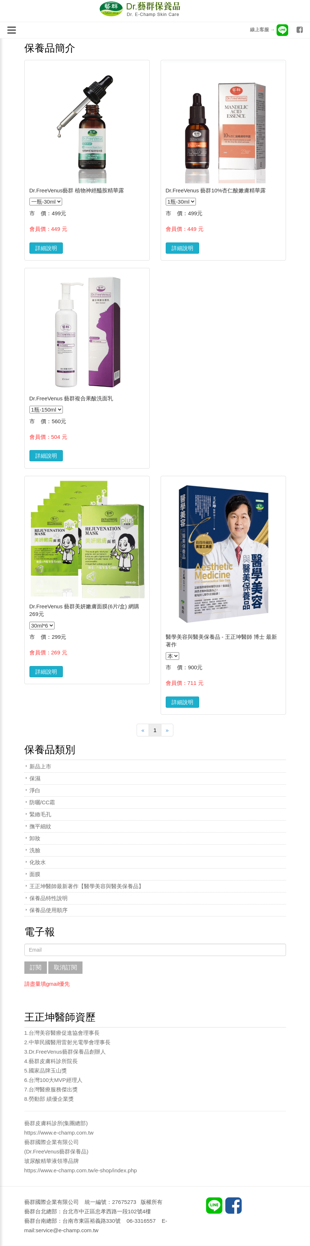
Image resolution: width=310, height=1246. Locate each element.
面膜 (34, 874)
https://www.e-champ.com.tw (59, 1132)
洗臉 (34, 850)
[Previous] (143, 730)
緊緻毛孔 (40, 814)
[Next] (167, 730)
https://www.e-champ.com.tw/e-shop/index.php (80, 1170)
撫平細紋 (40, 826)
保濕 (34, 778)
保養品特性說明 (48, 898)
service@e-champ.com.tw (67, 1230)
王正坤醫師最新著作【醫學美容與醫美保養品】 (86, 886)
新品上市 (40, 766)
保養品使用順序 (48, 910)
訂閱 (35, 967)
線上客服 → (269, 29)
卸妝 (34, 838)
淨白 (34, 790)
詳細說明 (46, 248)
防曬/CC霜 (42, 802)
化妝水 (37, 862)
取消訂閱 (65, 967)
